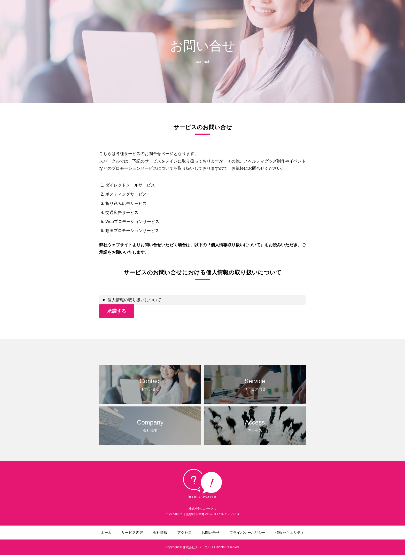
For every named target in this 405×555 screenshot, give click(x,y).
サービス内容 (226, 13)
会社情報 (253, 13)
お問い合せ (302, 13)
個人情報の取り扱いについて (134, 300)
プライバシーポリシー (339, 13)
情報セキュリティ (380, 13)
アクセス (277, 13)
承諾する (116, 311)
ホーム (200, 13)
